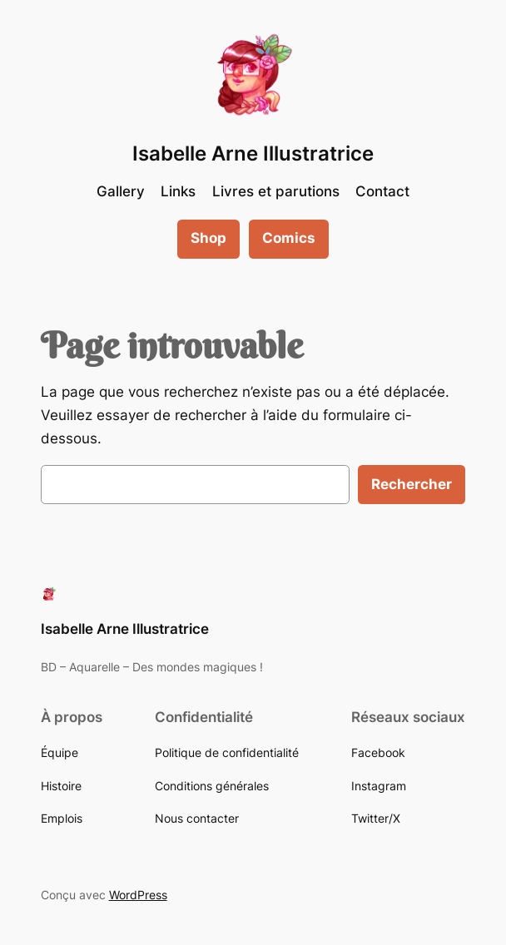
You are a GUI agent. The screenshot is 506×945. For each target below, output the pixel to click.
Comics (288, 238)
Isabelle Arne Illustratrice (253, 153)
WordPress (138, 895)
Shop (208, 238)
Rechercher (411, 484)
